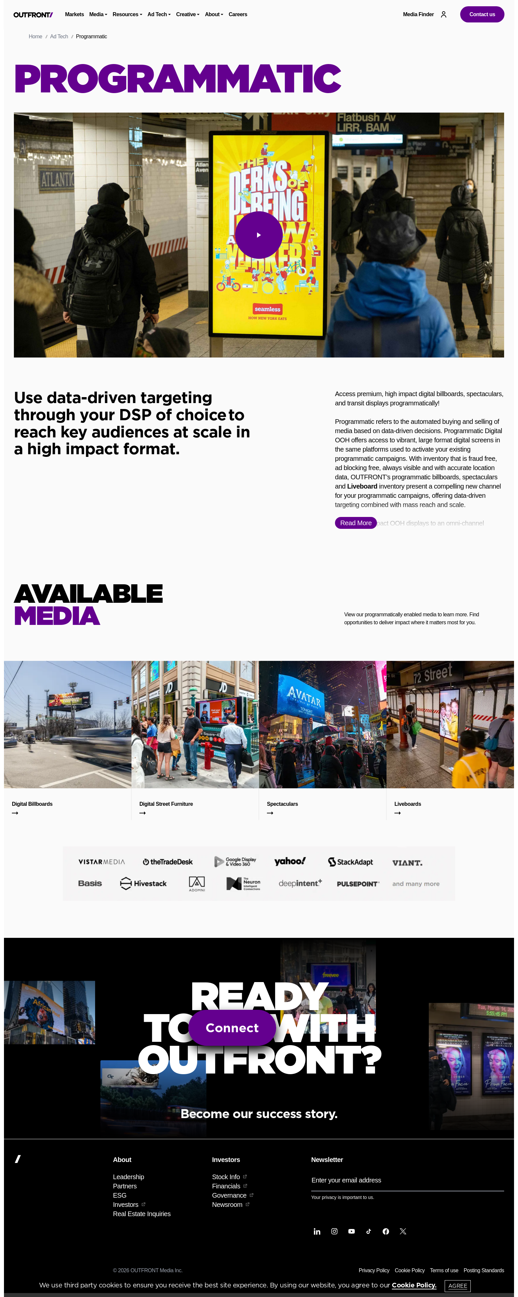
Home (35, 36)
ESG (120, 1195)
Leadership (128, 1176)
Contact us (482, 14)
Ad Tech (59, 36)
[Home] (61, 1159)
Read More (356, 523)
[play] (259, 235)
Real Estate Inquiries (141, 1213)
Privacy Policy (374, 1270)
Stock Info (229, 1176)
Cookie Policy (410, 1270)
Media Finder (418, 14)
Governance (232, 1195)
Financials (229, 1186)
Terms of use (444, 1270)
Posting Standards (483, 1270)
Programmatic (91, 36)
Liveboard (362, 486)
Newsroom (230, 1204)
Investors (129, 1204)
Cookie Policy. (414, 1285)
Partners (125, 1186)
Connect (232, 1027)
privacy (329, 1197)
